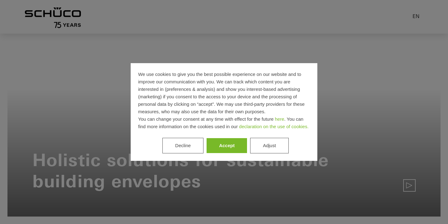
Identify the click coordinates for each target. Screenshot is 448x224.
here (279, 119)
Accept (227, 145)
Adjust (269, 145)
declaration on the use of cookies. (273, 126)
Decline (183, 145)
